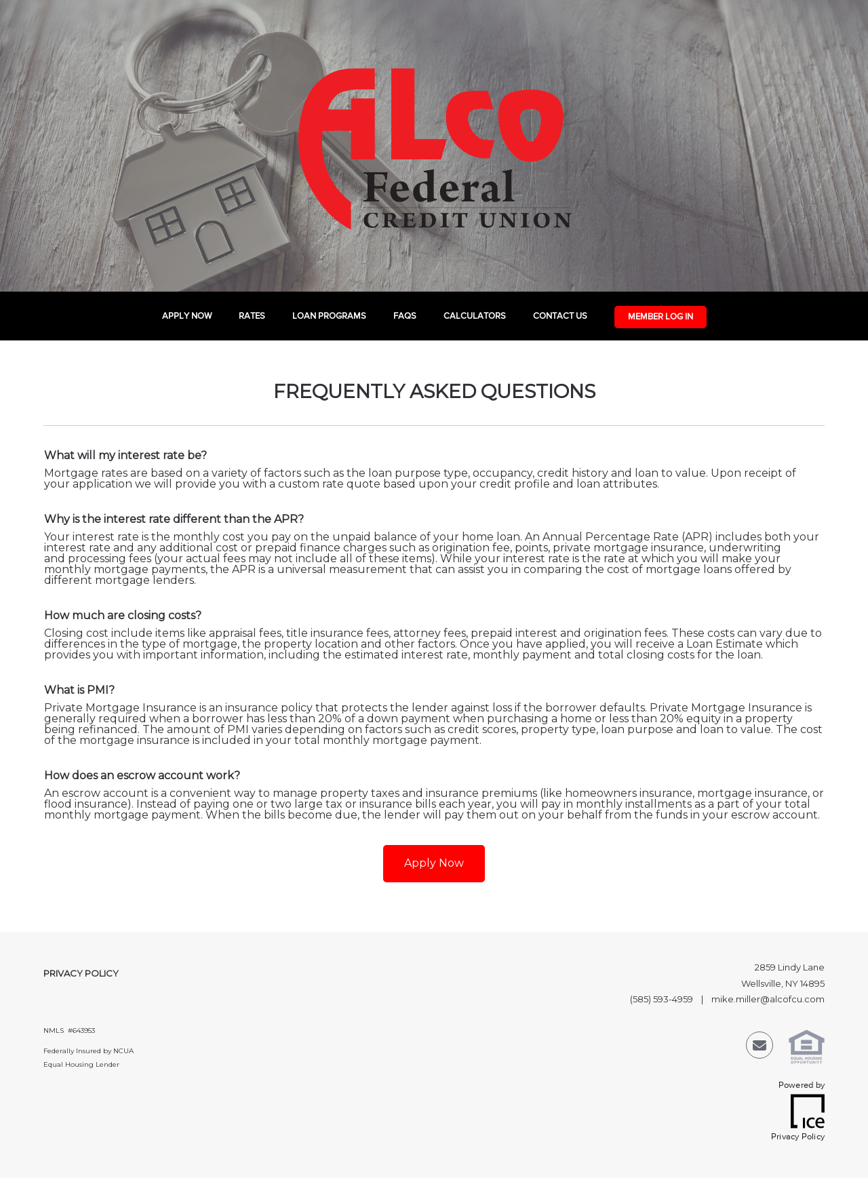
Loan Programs (329, 316)
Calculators (474, 316)
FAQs (404, 316)
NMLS (53, 1030)
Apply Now (187, 316)
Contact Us (560, 316)
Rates (252, 316)
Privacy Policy (81, 973)
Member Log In (660, 317)
